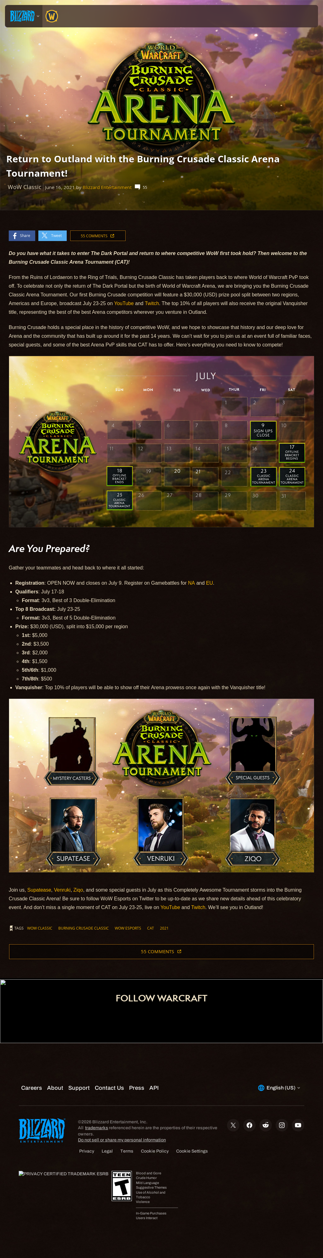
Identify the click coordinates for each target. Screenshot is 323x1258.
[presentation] (23, 16)
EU (209, 583)
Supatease (39, 890)
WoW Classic (39, 928)
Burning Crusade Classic (83, 928)
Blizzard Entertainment (107, 187)
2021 (164, 928)
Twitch (152, 303)
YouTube (124, 303)
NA (191, 583)
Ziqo (78, 890)
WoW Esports (128, 928)
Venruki (62, 890)
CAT (150, 928)
